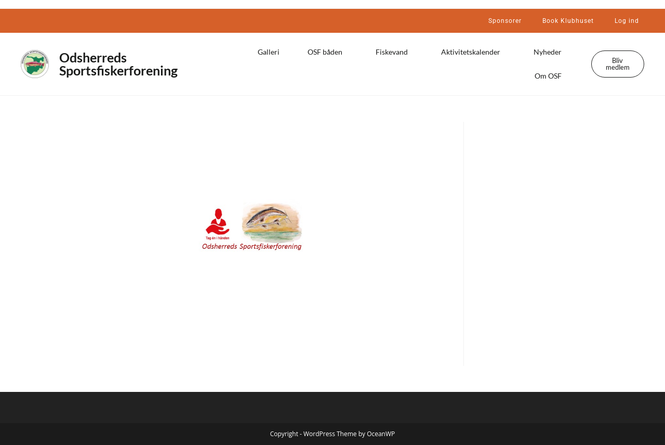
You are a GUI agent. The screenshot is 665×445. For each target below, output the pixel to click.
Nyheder (550, 52)
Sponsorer (505, 20)
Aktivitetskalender (473, 52)
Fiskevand (394, 52)
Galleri (269, 51)
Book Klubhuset (568, 20)
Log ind (627, 20)
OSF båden (328, 52)
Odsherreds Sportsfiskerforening (118, 63)
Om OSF (551, 76)
